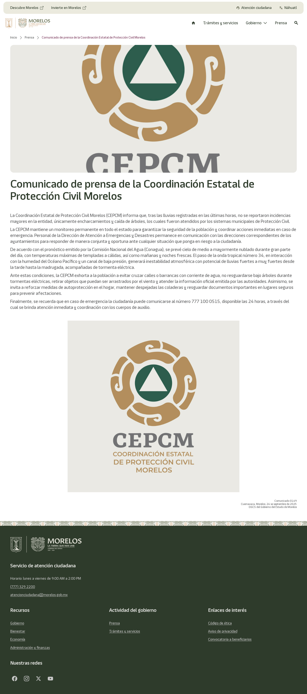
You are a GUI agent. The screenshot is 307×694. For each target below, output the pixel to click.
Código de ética (220, 623)
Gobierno (17, 623)
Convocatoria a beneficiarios (230, 639)
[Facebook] (14, 678)
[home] (30, 23)
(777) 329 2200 (22, 586)
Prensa (114, 623)
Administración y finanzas (30, 647)
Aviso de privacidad (222, 631)
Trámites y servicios (124, 631)
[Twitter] (38, 678)
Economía (17, 639)
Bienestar (17, 631)
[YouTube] (50, 678)
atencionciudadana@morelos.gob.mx (39, 594)
